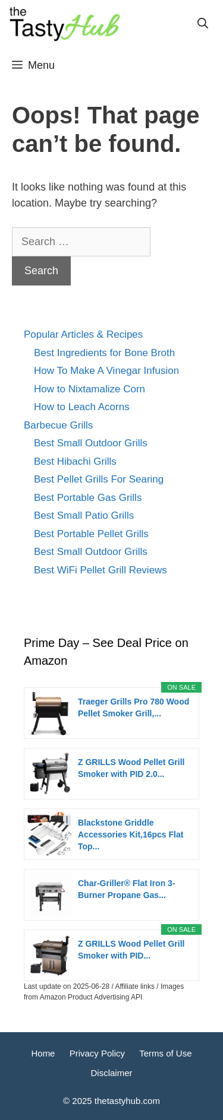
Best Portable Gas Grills (88, 497)
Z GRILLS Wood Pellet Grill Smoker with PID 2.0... (131, 768)
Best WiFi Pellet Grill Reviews (100, 570)
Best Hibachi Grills (75, 461)
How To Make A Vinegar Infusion (106, 370)
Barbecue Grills (58, 425)
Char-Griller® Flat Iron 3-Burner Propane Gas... (126, 889)
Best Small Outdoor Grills (90, 443)
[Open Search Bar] (203, 23)
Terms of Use (165, 1053)
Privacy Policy (97, 1053)
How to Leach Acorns (82, 407)
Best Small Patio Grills (84, 515)
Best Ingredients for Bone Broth (104, 352)
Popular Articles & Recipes (83, 334)
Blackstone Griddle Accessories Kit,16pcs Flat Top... (130, 834)
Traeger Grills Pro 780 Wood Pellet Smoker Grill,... (133, 707)
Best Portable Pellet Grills (91, 534)
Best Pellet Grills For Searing (99, 479)
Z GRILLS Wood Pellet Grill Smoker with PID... (131, 949)
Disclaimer (111, 1073)
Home (43, 1053)
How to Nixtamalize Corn (89, 389)
